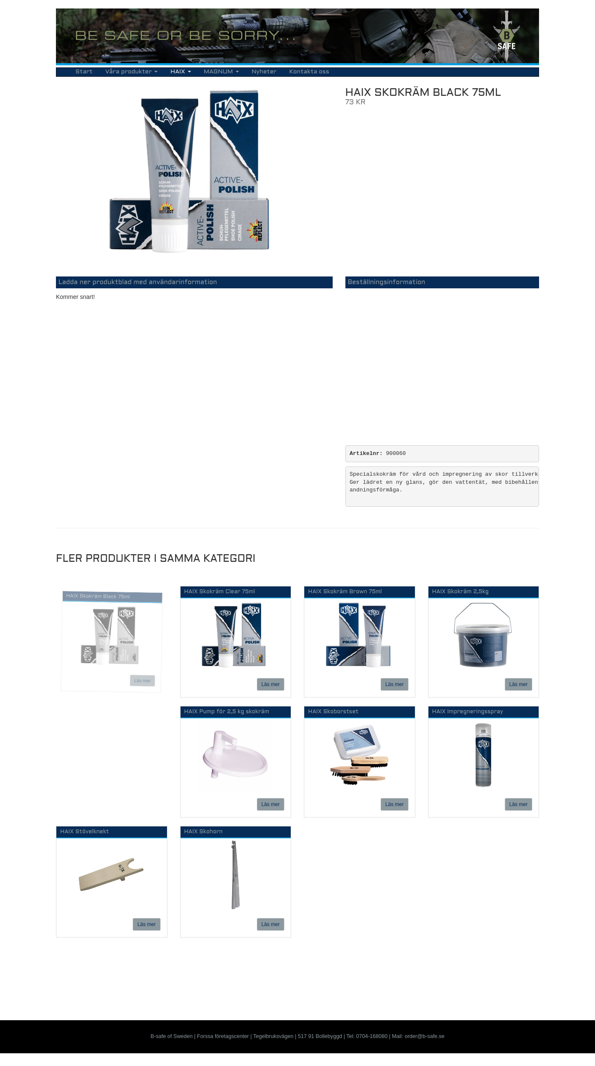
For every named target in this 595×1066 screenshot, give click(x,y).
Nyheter (264, 72)
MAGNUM (221, 72)
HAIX (180, 72)
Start (83, 72)
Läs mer (142, 681)
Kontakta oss (309, 72)
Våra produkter (131, 72)
